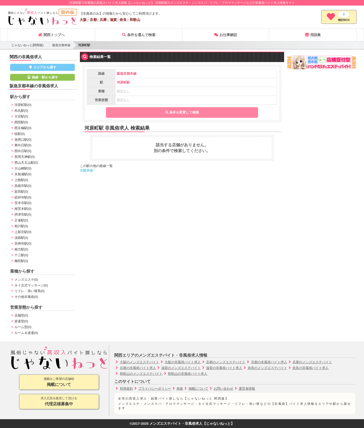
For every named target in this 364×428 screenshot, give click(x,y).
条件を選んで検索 (138, 35)
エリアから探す (43, 67)
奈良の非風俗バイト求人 (310, 368)
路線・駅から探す (42, 77)
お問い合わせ (223, 388)
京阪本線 (86, 170)
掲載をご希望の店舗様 (59, 382)
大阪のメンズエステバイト (139, 362)
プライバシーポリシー (154, 388)
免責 (179, 388)
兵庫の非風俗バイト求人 (138, 368)
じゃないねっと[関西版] (27, 45)
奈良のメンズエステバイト (267, 368)
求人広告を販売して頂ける (59, 401)
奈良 (123, 20)
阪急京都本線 (61, 45)
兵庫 (103, 20)
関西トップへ (51, 35)
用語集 (313, 35)
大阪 (83, 20)
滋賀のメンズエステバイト (181, 368)
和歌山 (135, 20)
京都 (93, 20)
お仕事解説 (225, 35)
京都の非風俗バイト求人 (269, 362)
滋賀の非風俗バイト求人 (224, 368)
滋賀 (113, 20)
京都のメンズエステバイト (225, 362)
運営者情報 (247, 388)
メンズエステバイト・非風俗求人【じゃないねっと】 (191, 423)
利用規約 (126, 388)
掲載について (198, 388)
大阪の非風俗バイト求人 (183, 362)
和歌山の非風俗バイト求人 (187, 374)
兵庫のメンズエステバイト (312, 362)
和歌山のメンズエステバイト (141, 374)
